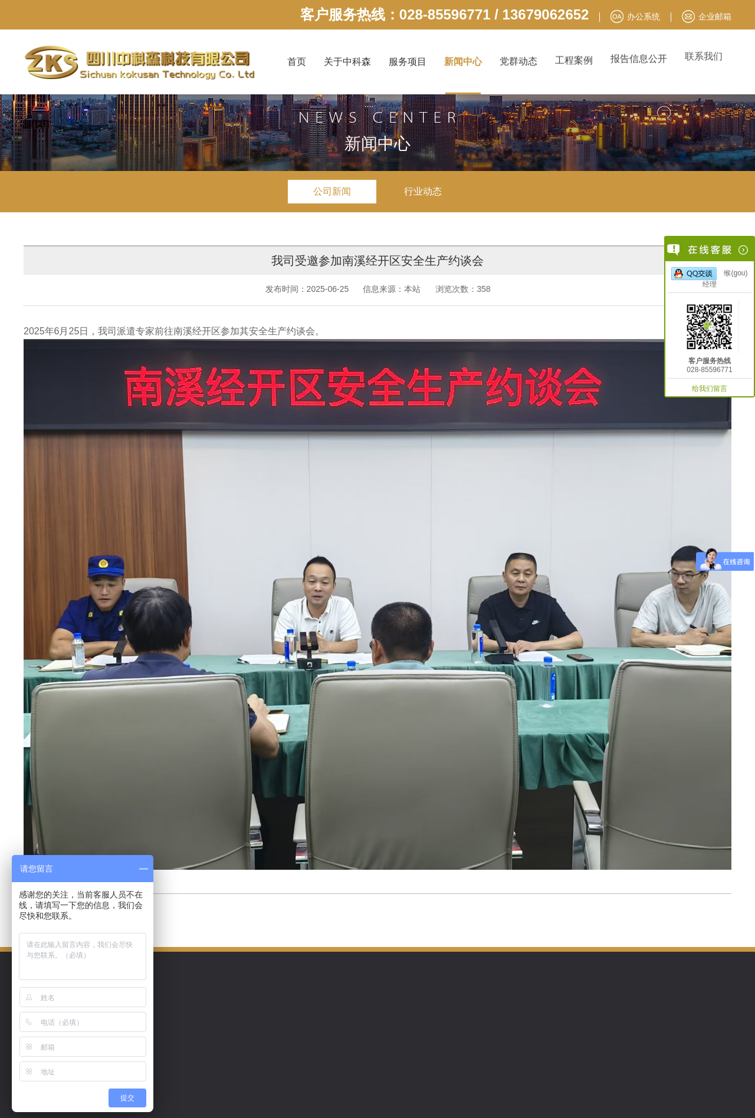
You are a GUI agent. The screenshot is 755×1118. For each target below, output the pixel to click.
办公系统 (643, 16)
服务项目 (407, 62)
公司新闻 (332, 191)
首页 (296, 62)
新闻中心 (463, 60)
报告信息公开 (638, 54)
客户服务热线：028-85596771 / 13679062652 (444, 14)
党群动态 (518, 59)
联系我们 (704, 49)
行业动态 (423, 191)
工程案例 (574, 57)
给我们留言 (709, 388)
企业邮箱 (714, 16)
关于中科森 (347, 62)
